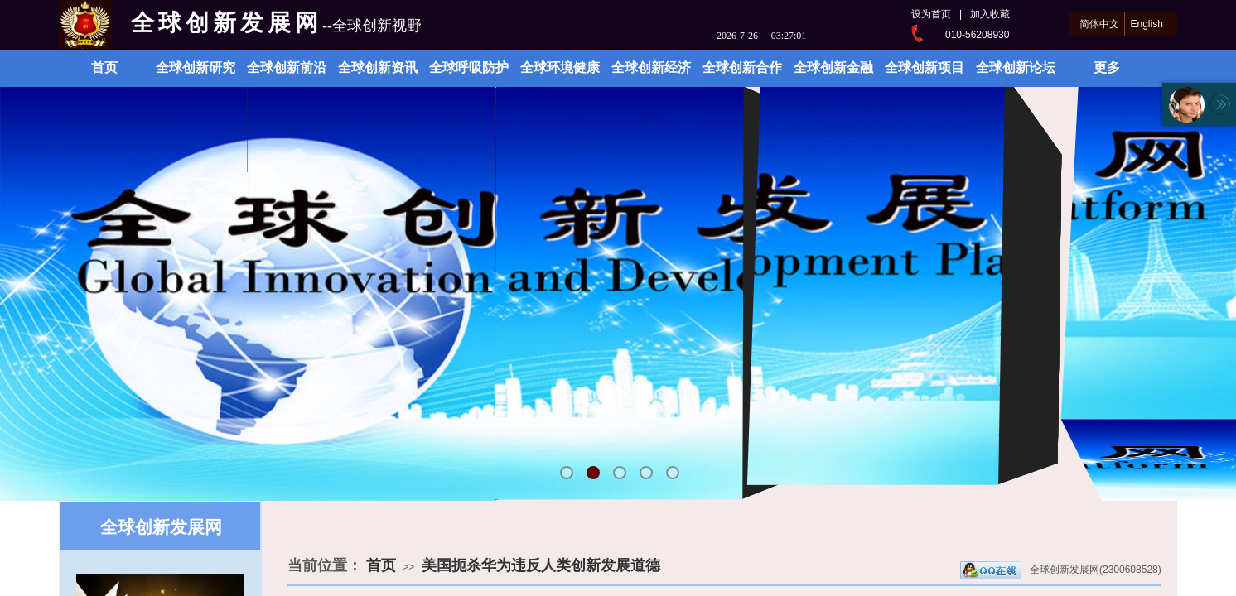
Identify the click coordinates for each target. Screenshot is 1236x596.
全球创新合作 (742, 67)
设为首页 (931, 14)
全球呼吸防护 (469, 67)
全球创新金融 (833, 67)
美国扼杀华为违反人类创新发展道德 (541, 565)
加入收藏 (990, 14)
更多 (1107, 67)
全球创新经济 (651, 67)
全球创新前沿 (286, 67)
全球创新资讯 (378, 67)
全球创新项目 (924, 67)
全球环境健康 (560, 67)
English (1146, 24)
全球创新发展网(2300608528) (1060, 570)
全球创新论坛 (1015, 67)
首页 (104, 67)
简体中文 (1099, 24)
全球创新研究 (195, 67)
